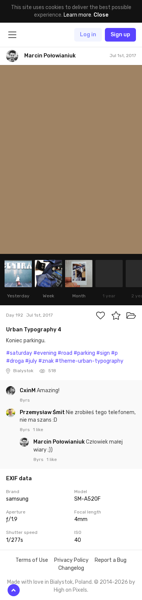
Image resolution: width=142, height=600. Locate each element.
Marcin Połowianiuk (59, 442)
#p (114, 353)
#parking (84, 353)
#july (31, 361)
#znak (46, 361)
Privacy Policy (71, 560)
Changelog (71, 568)
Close (101, 15)
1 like (38, 429)
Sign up (120, 34)
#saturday (19, 353)
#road (65, 353)
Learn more (77, 15)
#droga (15, 361)
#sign (103, 353)
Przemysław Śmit (43, 412)
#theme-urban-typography (89, 361)
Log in (88, 34)
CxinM (28, 390)
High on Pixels (70, 590)
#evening (44, 353)
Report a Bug (110, 560)
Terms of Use (32, 560)
